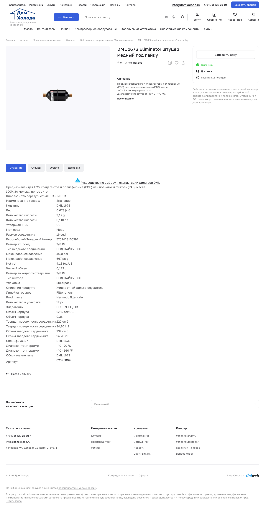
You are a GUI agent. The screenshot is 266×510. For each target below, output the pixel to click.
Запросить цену (226, 54)
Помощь (181, 428)
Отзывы (36, 167)
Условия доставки (187, 441)
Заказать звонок (245, 4)
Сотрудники (141, 441)
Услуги (95, 447)
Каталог (96, 435)
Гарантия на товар (188, 447)
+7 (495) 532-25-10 (215, 4)
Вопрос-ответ (184, 453)
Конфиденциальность (121, 475)
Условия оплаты (186, 435)
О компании (141, 435)
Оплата (54, 167)
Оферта (143, 475)
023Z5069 (63, 360)
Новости (139, 447)
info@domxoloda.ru (186, 5)
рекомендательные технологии (77, 487)
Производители (101, 441)
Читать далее (14, 500)
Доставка (74, 167)
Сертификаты (142, 453)
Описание (16, 167)
